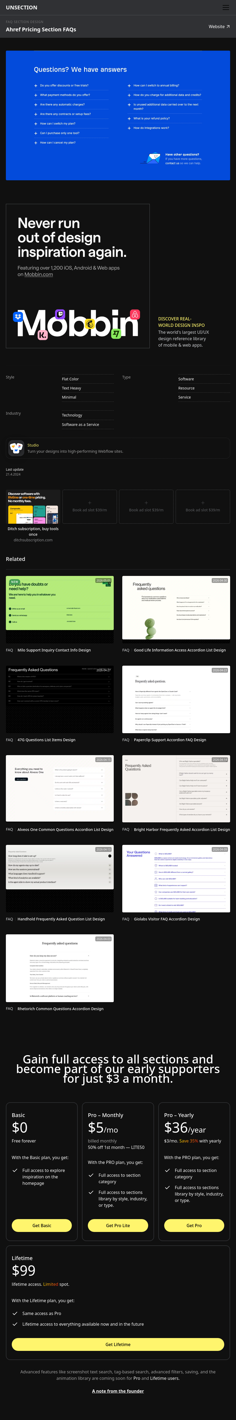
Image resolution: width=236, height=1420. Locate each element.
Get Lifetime (118, 1344)
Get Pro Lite (118, 1225)
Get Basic (41, 1225)
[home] (21, 7)
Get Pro (194, 1225)
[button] (224, 7)
